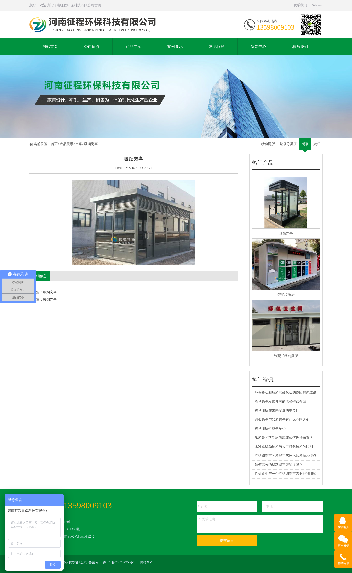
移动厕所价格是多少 (270, 428)
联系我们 (300, 5)
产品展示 (133, 47)
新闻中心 (258, 47)
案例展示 (175, 47)
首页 (54, 144)
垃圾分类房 (288, 144)
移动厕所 (268, 144)
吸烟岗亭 (91, 144)
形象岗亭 (286, 233)
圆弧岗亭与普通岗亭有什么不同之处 (282, 419)
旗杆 (316, 144)
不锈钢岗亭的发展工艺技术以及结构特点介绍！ (291, 456)
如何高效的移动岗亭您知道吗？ (279, 465)
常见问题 (217, 47)
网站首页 (50, 47)
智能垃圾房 (286, 294)
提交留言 (227, 540)
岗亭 (78, 144)
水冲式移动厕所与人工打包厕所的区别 (284, 447)
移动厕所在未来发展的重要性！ (279, 410)
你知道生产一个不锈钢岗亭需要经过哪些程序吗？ (292, 474)
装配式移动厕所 (286, 356)
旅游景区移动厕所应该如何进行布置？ (284, 437)
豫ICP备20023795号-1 (119, 562)
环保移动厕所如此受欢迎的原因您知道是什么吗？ (292, 392)
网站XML (147, 562)
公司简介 (92, 47)
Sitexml (317, 5)
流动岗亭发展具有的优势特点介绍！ (282, 401)
